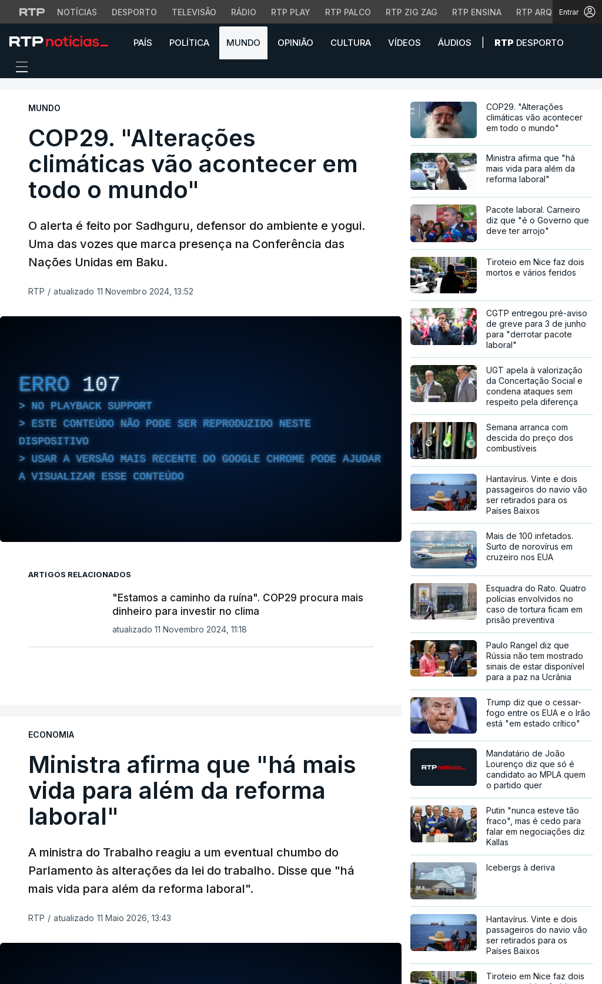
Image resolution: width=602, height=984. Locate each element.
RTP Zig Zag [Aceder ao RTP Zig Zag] (411, 12)
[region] (201, 429)
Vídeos (404, 42)
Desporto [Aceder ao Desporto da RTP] (134, 12)
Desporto (529, 42)
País (142, 42)
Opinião (295, 42)
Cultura (350, 42)
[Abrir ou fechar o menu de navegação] (18, 68)
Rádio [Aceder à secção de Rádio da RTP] (243, 12)
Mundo (243, 42)
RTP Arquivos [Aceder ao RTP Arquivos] (546, 12)
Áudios (454, 42)
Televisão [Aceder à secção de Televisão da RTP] (194, 12)
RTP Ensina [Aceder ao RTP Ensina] (476, 12)
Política (189, 42)
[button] (584, 42)
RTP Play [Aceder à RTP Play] (290, 12)
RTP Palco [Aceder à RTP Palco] (348, 12)
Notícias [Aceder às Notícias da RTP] (77, 12)
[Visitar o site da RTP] (32, 12)
